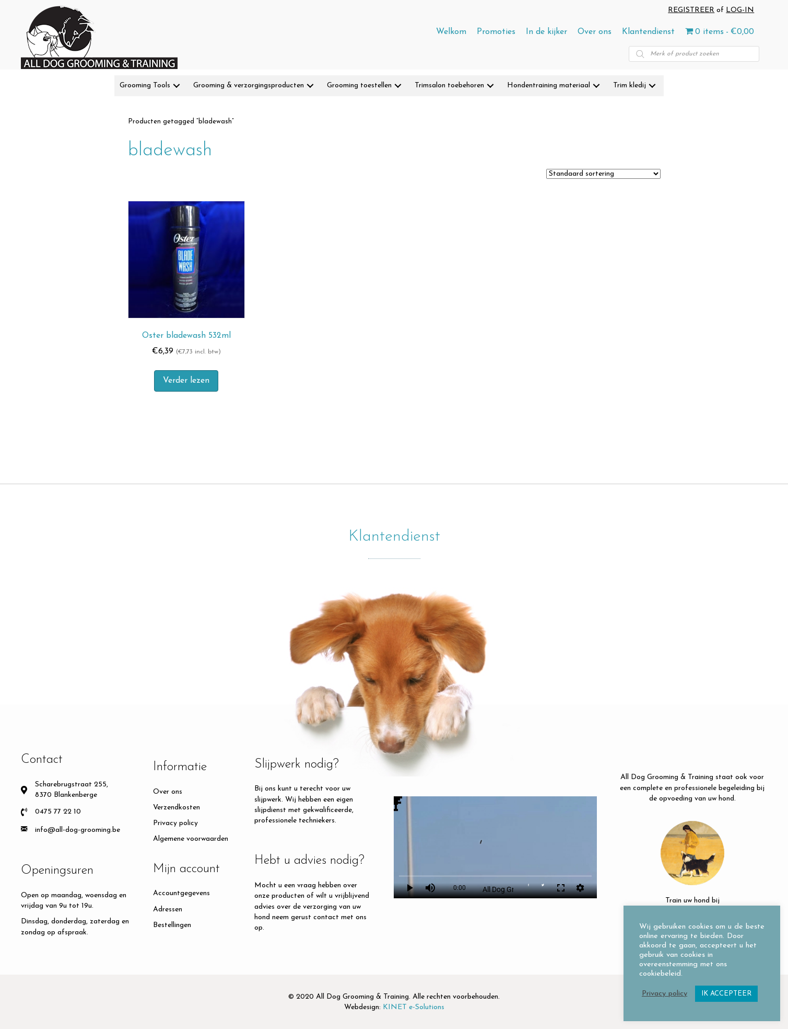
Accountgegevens (181, 893)
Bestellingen (172, 925)
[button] (176, 86)
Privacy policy (175, 823)
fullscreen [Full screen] (561, 888)
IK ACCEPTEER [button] (726, 993)
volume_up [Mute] (430, 888)
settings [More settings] (580, 888)
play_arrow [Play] (409, 888)
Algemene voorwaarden (190, 839)
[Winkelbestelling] (603, 174)
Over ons (167, 792)
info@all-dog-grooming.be (77, 830)
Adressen (167, 909)
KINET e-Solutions (413, 1007)
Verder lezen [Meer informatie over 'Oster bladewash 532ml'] (186, 380)
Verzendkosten (176, 807)
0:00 (459, 887)
